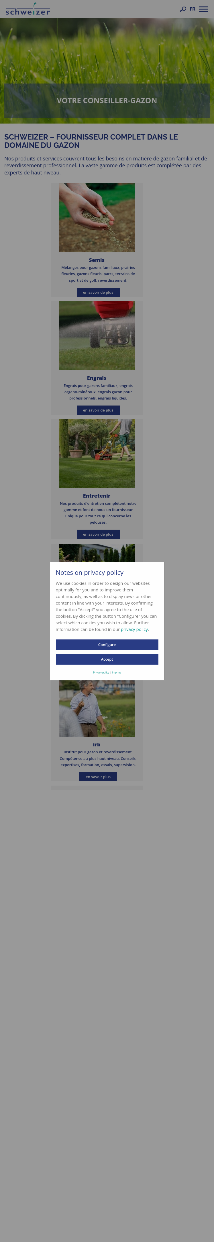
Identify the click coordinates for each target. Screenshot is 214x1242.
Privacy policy (101, 672)
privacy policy (134, 629)
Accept (107, 659)
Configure (107, 644)
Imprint (116, 672)
